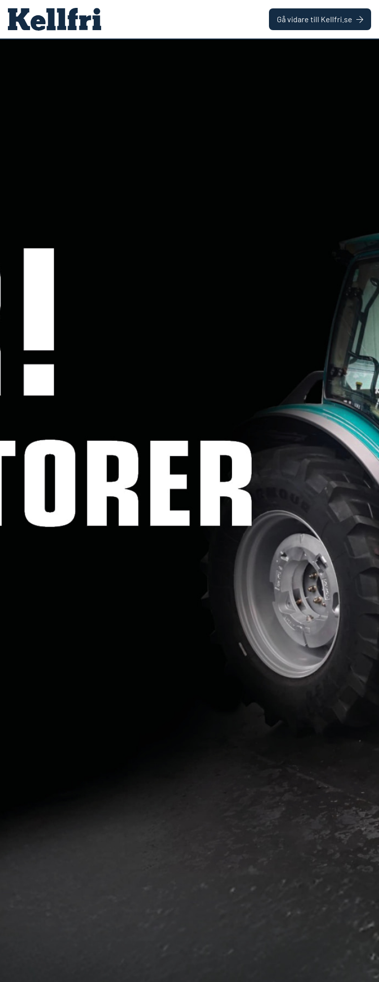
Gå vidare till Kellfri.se (320, 19)
